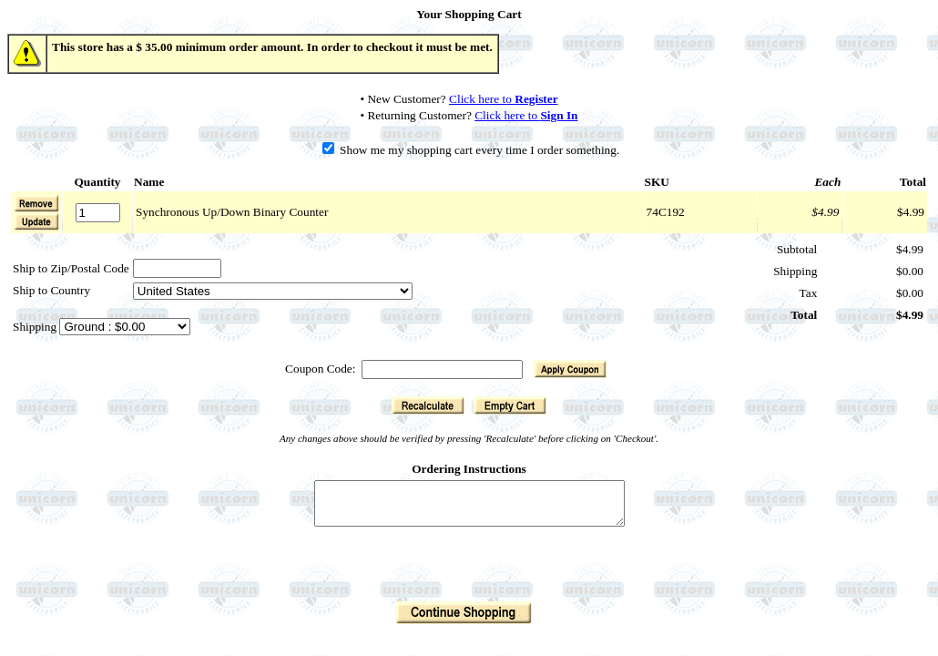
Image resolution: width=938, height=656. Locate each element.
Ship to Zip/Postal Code (71, 268)
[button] (36, 221)
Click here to (503, 99)
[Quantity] (98, 212)
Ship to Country (51, 290)
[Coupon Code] (442, 369)
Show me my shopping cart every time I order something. (471, 150)
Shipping (36, 326)
